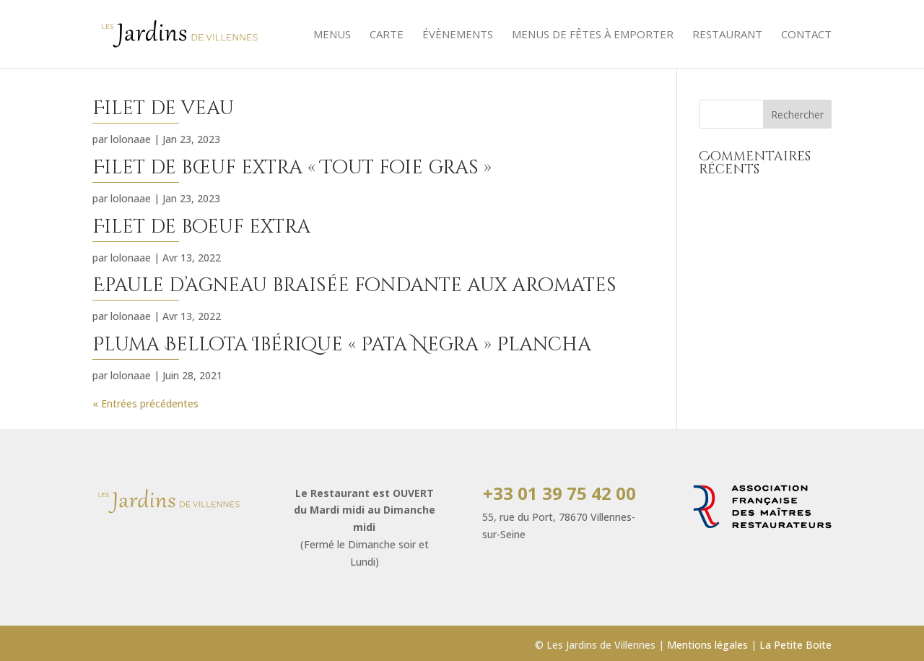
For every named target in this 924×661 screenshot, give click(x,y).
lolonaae (130, 139)
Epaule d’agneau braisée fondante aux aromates (354, 285)
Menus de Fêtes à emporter (593, 35)
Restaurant (727, 35)
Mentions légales (707, 645)
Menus (332, 35)
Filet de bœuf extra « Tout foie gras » (292, 168)
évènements (457, 35)
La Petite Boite (795, 645)
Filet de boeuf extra (201, 227)
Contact (806, 35)
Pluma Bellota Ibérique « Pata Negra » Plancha (341, 345)
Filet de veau (163, 108)
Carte (387, 35)
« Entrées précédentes (145, 403)
